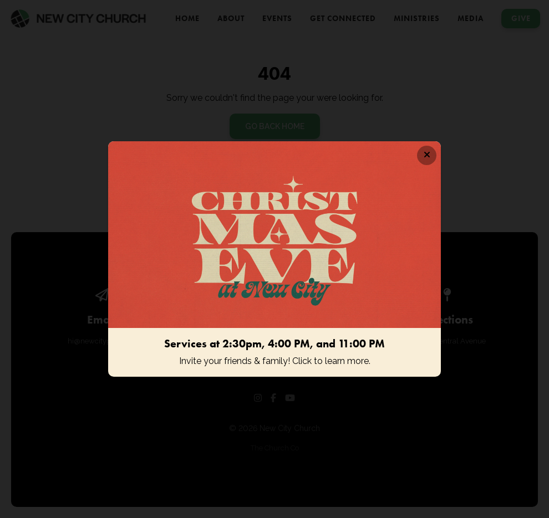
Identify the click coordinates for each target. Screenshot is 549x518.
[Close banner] (426, 155)
